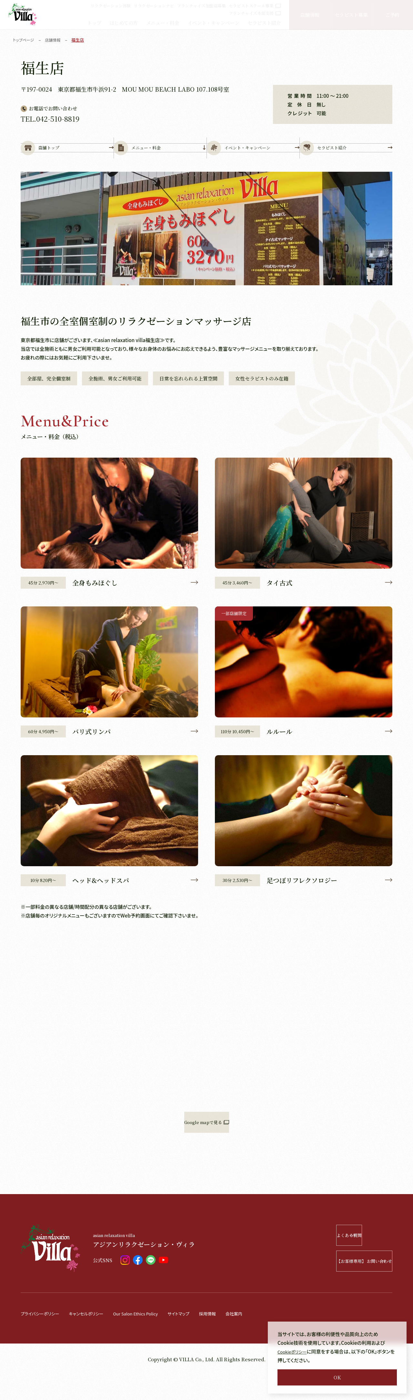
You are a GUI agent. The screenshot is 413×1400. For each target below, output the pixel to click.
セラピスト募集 (351, 14)
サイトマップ (199, 1338)
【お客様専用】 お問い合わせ (346, 1286)
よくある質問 (354, 1260)
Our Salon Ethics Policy (150, 1338)
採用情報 (231, 1338)
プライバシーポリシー (43, 1338)
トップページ (24, 40)
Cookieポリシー (294, 1351)
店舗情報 (309, 14)
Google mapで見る (206, 1147)
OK (337, 1377)
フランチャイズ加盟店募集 (201, 6)
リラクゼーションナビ (154, 6)
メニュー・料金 (162, 22)
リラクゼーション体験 (110, 6)
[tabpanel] (206, 250)
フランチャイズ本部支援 (255, 13)
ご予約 (392, 14)
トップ (94, 22)
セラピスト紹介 (263, 22)
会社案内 (260, 1338)
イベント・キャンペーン (213, 22)
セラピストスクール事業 (255, 6)
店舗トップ (67, 158)
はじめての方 (123, 22)
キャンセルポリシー (95, 1338)
